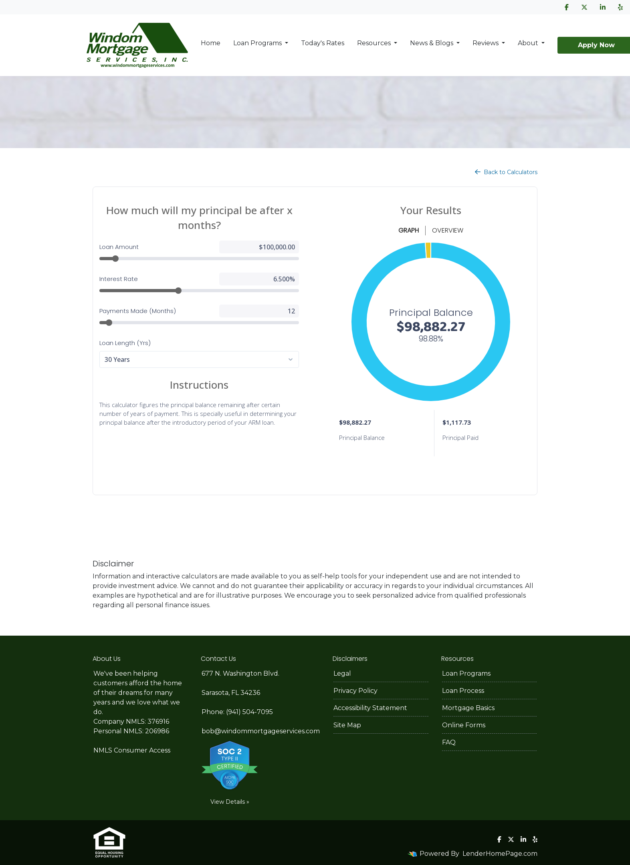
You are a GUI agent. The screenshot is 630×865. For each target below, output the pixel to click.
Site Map (347, 725)
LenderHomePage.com (499, 853)
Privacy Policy (355, 690)
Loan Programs (258, 43)
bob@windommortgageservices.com (261, 731)
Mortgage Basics (468, 708)
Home (210, 43)
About (529, 43)
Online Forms (463, 725)
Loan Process (463, 690)
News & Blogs (432, 43)
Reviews (486, 43)
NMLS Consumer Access (131, 750)
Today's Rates (322, 43)
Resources (374, 43)
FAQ (449, 742)
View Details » (229, 801)
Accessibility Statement (370, 708)
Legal (342, 673)
